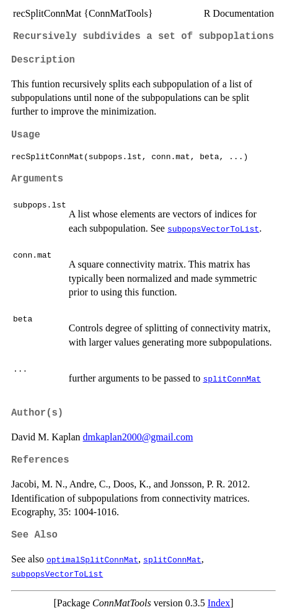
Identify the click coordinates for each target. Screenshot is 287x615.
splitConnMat (232, 378)
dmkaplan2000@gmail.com (138, 437)
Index (219, 603)
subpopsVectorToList (213, 228)
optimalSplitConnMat (92, 559)
